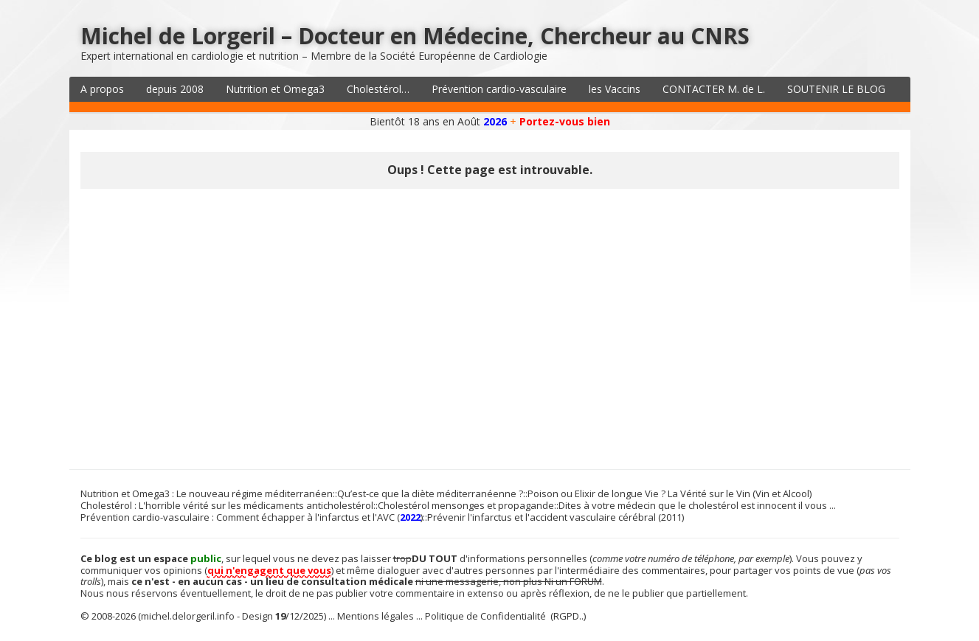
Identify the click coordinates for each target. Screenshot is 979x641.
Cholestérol (106, 505)
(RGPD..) (568, 616)
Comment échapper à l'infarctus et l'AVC (305, 517)
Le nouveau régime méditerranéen (254, 493)
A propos (102, 89)
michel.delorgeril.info (188, 616)
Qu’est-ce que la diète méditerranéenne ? (430, 493)
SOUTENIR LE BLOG (836, 89)
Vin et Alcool (782, 493)
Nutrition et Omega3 (275, 89)
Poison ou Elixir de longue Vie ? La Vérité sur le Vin (638, 493)
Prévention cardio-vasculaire (499, 89)
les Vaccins (614, 89)
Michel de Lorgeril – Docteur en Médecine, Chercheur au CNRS (415, 36)
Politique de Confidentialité (485, 616)
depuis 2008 (175, 89)
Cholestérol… (378, 89)
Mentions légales (375, 616)
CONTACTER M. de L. (714, 89)
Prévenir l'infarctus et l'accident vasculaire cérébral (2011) (555, 517)
